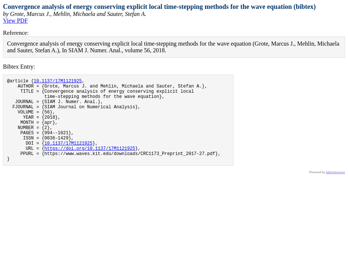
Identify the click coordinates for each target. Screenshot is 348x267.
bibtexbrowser (335, 190)
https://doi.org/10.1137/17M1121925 (89, 164)
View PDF (15, 20)
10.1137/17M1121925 (58, 82)
